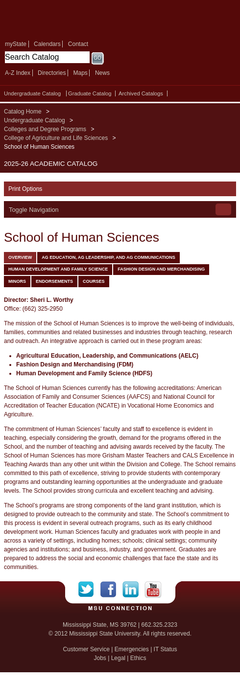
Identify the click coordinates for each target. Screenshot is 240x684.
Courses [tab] (94, 281)
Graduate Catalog (89, 93)
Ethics (138, 658)
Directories (52, 72)
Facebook (111, 589)
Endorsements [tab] (54, 281)
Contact (78, 44)
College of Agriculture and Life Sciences (56, 138)
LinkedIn (133, 589)
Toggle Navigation (34, 209)
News (102, 72)
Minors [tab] (17, 281)
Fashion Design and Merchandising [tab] (161, 269)
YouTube (153, 589)
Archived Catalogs (141, 93)
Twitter (89, 589)
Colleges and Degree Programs (45, 129)
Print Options (25, 188)
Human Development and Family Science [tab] (58, 269)
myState (15, 44)
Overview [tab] (20, 257)
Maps (80, 72)
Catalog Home (23, 111)
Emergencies (132, 649)
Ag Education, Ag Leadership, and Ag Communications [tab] (108, 257)
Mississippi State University (73, 19)
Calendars (47, 44)
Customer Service (86, 649)
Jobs (100, 658)
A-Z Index (17, 72)
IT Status (165, 649)
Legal (118, 658)
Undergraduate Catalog (32, 93)
